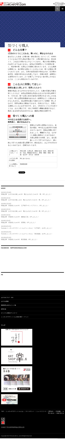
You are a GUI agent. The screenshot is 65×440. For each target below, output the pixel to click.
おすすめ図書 (5, 301)
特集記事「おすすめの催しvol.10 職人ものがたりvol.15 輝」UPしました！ (26, 194)
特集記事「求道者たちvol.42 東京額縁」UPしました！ (19, 239)
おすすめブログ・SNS (7, 297)
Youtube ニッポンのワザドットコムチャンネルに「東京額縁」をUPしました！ (26, 234)
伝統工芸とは (60, 413)
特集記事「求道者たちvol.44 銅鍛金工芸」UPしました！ (20, 217)
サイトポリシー (30, 411)
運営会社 (50, 411)
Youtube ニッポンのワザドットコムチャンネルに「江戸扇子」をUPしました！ (26, 228)
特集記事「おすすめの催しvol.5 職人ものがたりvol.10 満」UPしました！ (26, 211)
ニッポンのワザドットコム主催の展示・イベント (15, 317)
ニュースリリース (41, 411)
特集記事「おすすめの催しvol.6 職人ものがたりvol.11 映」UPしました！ (26, 200)
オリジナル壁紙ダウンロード (9, 313)
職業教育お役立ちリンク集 (8, 305)
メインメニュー (62, 8)
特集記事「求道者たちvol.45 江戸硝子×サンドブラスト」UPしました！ (25, 205)
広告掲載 (58, 411)
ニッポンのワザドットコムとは (14, 411)
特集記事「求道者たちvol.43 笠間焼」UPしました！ (18, 222)
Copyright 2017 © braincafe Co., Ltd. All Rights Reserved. (16, 436)
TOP (2, 411)
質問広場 (3, 309)
